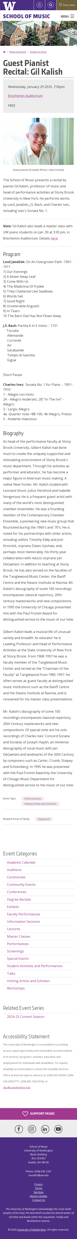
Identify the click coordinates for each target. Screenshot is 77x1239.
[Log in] (39, 5)
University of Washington (31, 1229)
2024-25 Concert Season (25, 1016)
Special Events (18, 958)
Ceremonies (16, 877)
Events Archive (38, 52)
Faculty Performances (23, 914)
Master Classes (18, 936)
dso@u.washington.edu (16, 1087)
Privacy (38, 1184)
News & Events (17, 52)
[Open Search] (50, 5)
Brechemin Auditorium (25, 95)
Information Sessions (23, 921)
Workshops (16, 988)
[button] (38, 141)
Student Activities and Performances (35, 966)
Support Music (38, 1114)
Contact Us (38, 1200)
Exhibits (13, 907)
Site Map (39, 1192)
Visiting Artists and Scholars (40, 804)
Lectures (13, 929)
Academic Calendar (21, 862)
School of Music (26, 16)
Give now (67, 5)
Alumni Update (38, 1196)
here (54, 238)
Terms (38, 1188)
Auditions (14, 870)
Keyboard (44, 819)
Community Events (21, 884)
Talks (11, 973)
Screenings (15, 951)
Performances (32, 798)
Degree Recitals (19, 899)
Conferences (16, 892)
